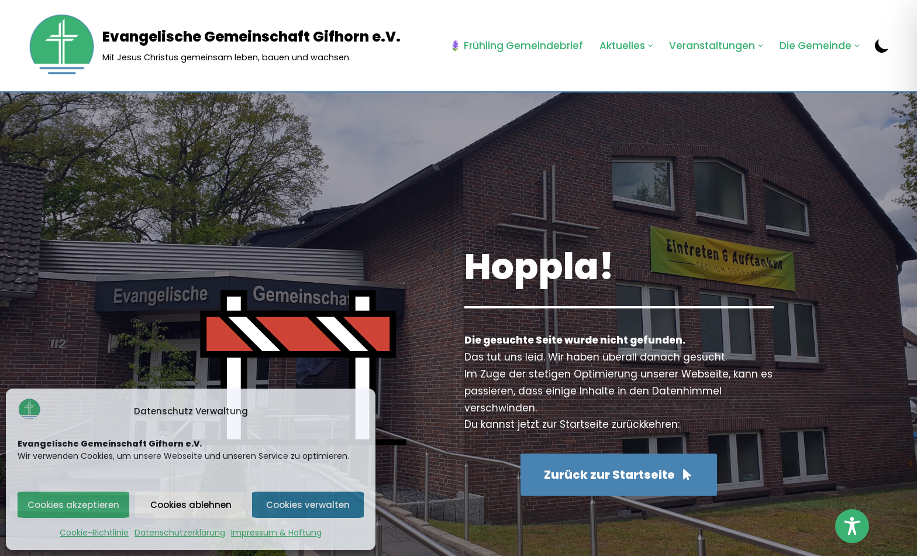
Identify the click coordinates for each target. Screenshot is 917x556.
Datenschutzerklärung (180, 532)
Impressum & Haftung (276, 532)
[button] (650, 46)
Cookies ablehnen (191, 505)
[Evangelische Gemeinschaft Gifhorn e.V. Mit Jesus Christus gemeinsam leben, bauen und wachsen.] (213, 46)
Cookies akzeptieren (73, 505)
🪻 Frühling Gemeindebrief (516, 46)
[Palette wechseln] (882, 45)
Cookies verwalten (308, 505)
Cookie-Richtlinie (94, 532)
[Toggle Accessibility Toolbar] (852, 526)
